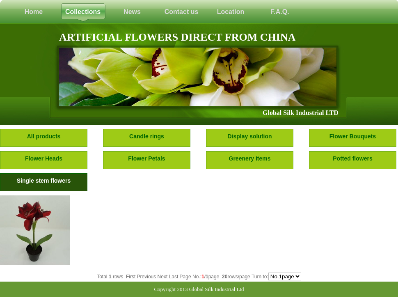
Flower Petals (146, 158)
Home (34, 11)
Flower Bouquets (352, 136)
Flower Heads (43, 158)
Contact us (182, 11)
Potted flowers (352, 158)
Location (231, 11)
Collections (83, 11)
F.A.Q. (279, 11)
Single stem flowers (44, 180)
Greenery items (250, 158)
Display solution (249, 136)
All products (44, 136)
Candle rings (146, 136)
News (132, 11)
